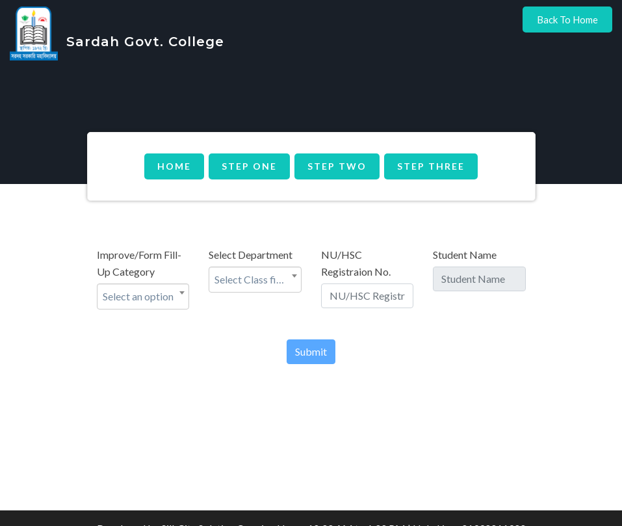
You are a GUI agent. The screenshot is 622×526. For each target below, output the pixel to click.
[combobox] (143, 296)
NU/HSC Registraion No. (356, 263)
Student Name (465, 254)
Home (174, 166)
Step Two (337, 166)
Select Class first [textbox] (251, 279)
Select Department (250, 254)
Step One (249, 166)
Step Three (431, 166)
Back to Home (567, 19)
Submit (311, 351)
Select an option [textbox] (138, 296)
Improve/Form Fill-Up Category (139, 263)
